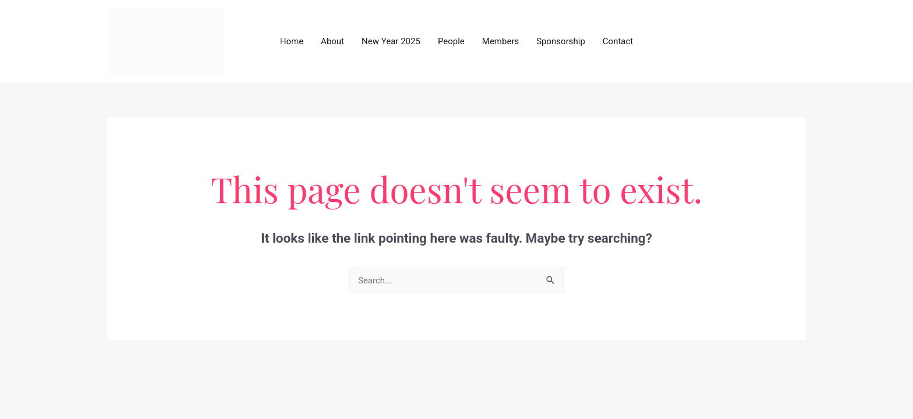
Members (500, 41)
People (451, 41)
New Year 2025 (391, 41)
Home (291, 41)
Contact (618, 41)
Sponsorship (560, 41)
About (332, 41)
